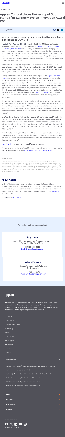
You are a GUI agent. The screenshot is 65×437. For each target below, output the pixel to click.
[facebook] (54, 30)
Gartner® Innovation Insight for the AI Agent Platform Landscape (24, 378)
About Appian (9, 341)
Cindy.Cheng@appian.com (32, 249)
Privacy (7, 333)
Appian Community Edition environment (38, 150)
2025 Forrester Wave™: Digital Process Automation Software (23, 382)
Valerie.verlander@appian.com (33, 274)
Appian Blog (9, 345)
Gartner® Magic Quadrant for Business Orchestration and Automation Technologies (30, 366)
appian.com (56, 191)
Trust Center (9, 337)
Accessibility (9, 329)
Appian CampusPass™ (42, 92)
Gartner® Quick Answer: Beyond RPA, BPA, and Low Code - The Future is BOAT (28, 374)
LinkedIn (18, 198)
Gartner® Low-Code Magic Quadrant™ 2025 (19, 370)
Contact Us (8, 317)
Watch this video (7, 144)
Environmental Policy (12, 325)
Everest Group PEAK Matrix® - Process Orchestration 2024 (23, 385)
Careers (7, 349)
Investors (8, 352)
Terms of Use (9, 321)
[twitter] (58, 30)
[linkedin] (62, 30)
